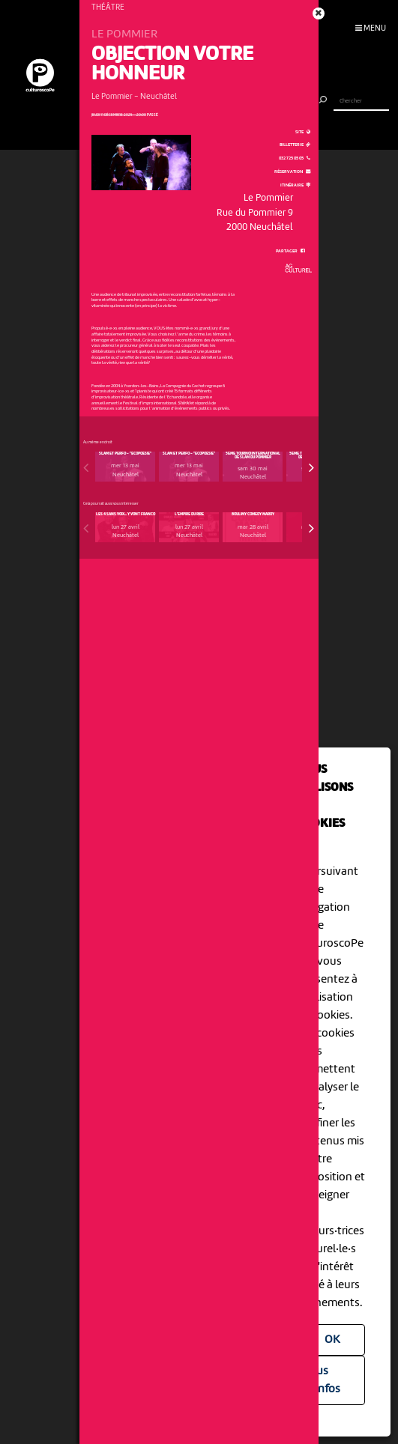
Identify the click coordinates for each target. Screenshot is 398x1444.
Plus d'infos (323, 1380)
